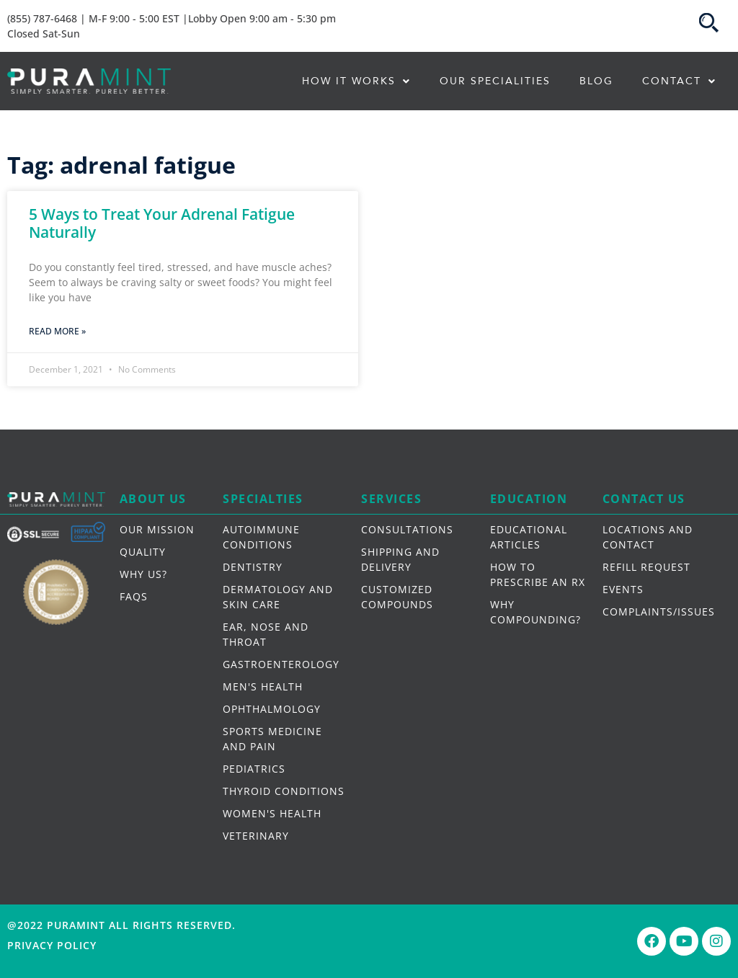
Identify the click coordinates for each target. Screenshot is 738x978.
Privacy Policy (52, 945)
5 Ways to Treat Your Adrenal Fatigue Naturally (162, 223)
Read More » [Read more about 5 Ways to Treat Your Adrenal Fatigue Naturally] (57, 331)
